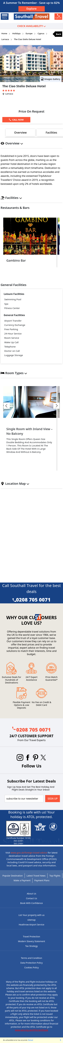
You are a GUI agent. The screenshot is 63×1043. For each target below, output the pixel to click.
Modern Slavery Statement (31, 941)
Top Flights (54, 875)
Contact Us (31, 898)
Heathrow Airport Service (31, 924)
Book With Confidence (31, 903)
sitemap (31, 919)
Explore (31, 8)
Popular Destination (12, 875)
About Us (31, 893)
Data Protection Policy (31, 962)
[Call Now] (16, 119)
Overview (20, 132)
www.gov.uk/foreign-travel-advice (29, 852)
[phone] (58, 16)
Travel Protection (31, 936)
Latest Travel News (36, 875)
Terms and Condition (31, 958)
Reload (30, 1040)
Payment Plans (41, 880)
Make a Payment (22, 880)
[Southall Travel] (31, 16)
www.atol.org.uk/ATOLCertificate (31, 1030)
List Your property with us (31, 915)
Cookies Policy (31, 967)
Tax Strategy (31, 946)
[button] (7, 406)
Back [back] (58, 34)
